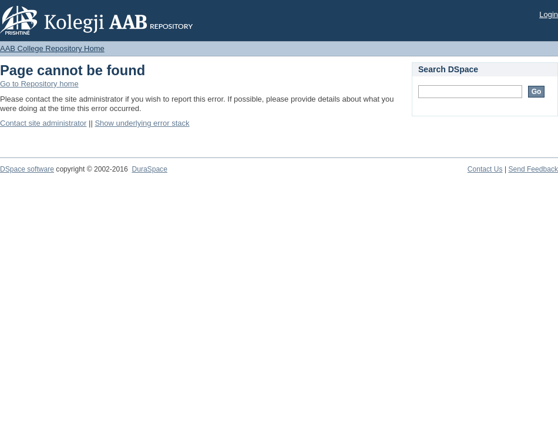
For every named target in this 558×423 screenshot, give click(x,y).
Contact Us (485, 169)
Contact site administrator (43, 123)
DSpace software (27, 169)
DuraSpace (149, 169)
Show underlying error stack (142, 123)
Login (548, 14)
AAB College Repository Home (52, 48)
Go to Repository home (39, 83)
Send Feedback (533, 169)
